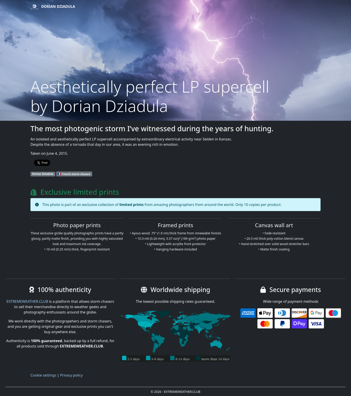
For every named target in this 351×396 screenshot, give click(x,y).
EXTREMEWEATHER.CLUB (27, 301)
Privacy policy (71, 375)
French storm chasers (74, 174)
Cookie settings (43, 375)
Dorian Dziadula (52, 7)
